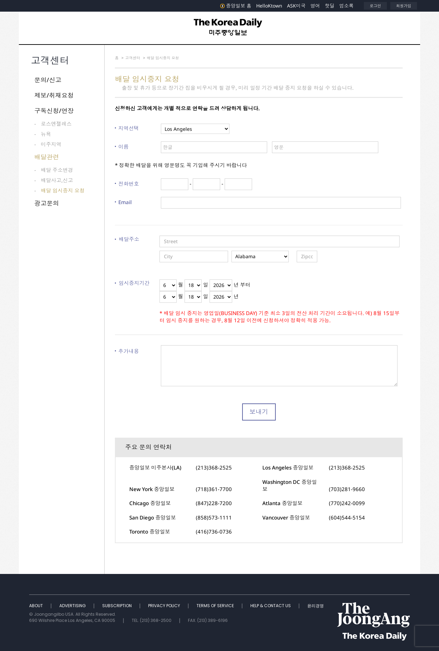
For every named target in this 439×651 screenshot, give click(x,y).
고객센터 (132, 57)
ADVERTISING (73, 606)
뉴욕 (46, 133)
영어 (315, 5)
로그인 (375, 5)
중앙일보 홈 (235, 5)
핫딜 (329, 5)
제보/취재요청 (54, 95)
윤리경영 (315, 606)
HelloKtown (269, 5)
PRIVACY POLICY (164, 606)
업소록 (346, 5)
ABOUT (36, 606)
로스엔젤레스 (56, 123)
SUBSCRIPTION (117, 606)
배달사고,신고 (57, 180)
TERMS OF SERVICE (216, 606)
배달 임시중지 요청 (63, 190)
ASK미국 (296, 5)
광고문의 (46, 203)
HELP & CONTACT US (271, 606)
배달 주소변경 (57, 169)
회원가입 (403, 5)
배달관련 (46, 157)
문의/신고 (47, 80)
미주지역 (51, 144)
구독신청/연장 (54, 111)
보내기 (259, 412)
